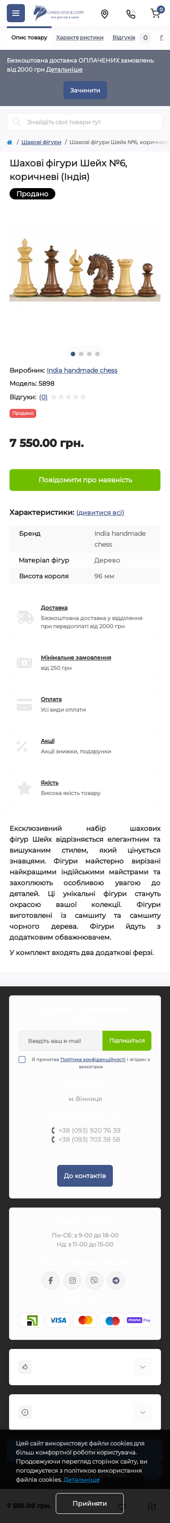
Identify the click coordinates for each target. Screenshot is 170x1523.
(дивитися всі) (100, 513)
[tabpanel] (85, 263)
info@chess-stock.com (85, 1301)
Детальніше (64, 69)
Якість (49, 782)
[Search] (17, 122)
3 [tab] (89, 354)
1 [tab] (73, 354)
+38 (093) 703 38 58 (89, 1139)
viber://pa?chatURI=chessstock (94, 1280)
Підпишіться (127, 1040)
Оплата (51, 699)
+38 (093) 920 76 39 (89, 1130)
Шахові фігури (41, 142)
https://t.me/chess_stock (116, 1280)
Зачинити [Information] (85, 90)
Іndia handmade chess (82, 370)
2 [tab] (81, 354)
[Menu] (16, 13)
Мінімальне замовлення (76, 657)
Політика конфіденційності (93, 1059)
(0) (43, 397)
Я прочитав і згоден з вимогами (90, 1063)
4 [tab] (97, 354)
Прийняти (90, 1503)
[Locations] (104, 13)
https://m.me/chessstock (51, 1280)
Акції (47, 740)
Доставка (54, 607)
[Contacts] (130, 13)
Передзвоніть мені (85, 1151)
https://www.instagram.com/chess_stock (72, 1280)
